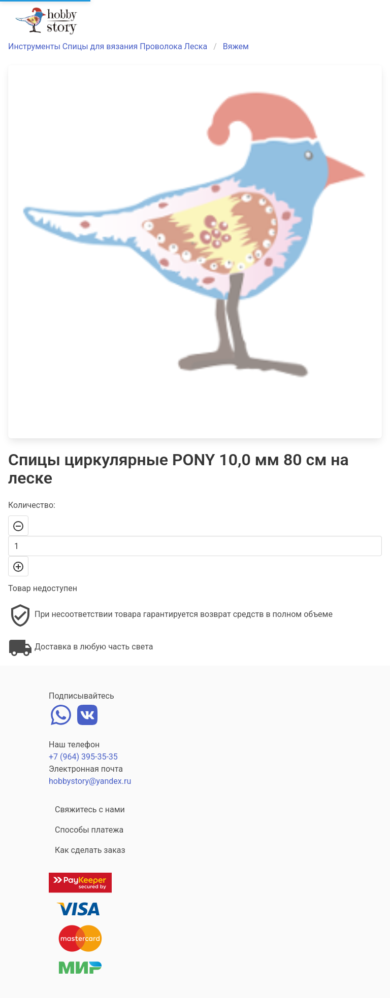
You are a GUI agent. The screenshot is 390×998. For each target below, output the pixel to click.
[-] (18, 525)
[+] (18, 566)
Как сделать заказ (90, 850)
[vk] (87, 713)
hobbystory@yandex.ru (90, 781)
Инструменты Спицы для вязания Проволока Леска (107, 46)
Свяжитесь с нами (90, 809)
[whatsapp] (61, 713)
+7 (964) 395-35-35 (83, 757)
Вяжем (236, 46)
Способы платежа (89, 830)
